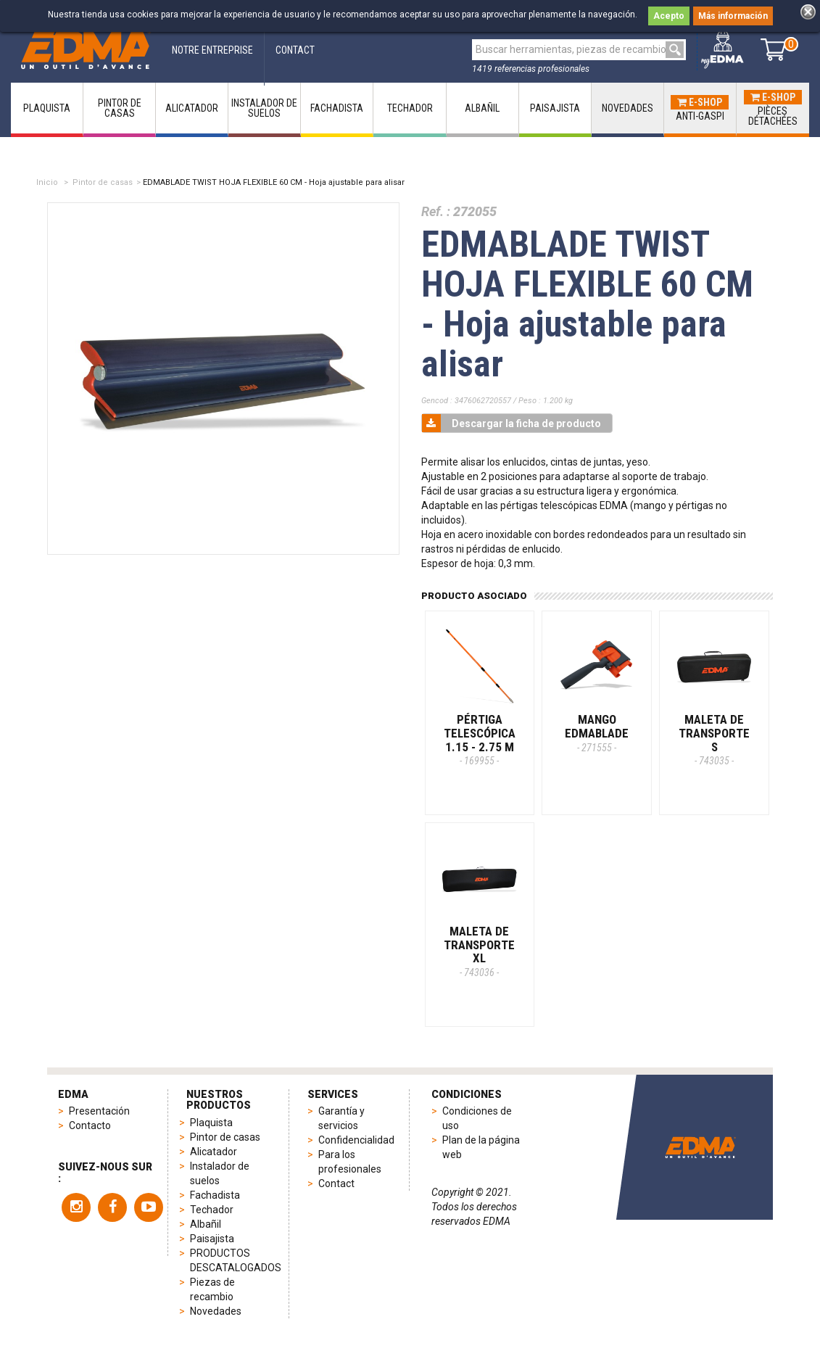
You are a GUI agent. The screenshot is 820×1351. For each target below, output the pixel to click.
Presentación (99, 1111)
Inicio (47, 182)
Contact (336, 1183)
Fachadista (215, 1195)
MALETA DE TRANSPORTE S (714, 739)
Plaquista (211, 1122)
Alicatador (213, 1151)
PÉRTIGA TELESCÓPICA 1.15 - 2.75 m (479, 739)
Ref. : (435, 211)
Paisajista (212, 1238)
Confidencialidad (355, 1140)
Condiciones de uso (477, 1118)
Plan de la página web (481, 1147)
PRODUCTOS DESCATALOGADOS (234, 1260)
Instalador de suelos (219, 1173)
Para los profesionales (349, 1162)
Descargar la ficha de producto (511, 423)
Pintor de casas (103, 182)
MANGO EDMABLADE (597, 732)
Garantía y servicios (341, 1118)
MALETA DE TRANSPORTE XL (479, 951)
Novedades (215, 1311)
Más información (733, 16)
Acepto (668, 16)
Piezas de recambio (212, 1289)
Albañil (205, 1224)
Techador (211, 1209)
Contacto (90, 1125)
